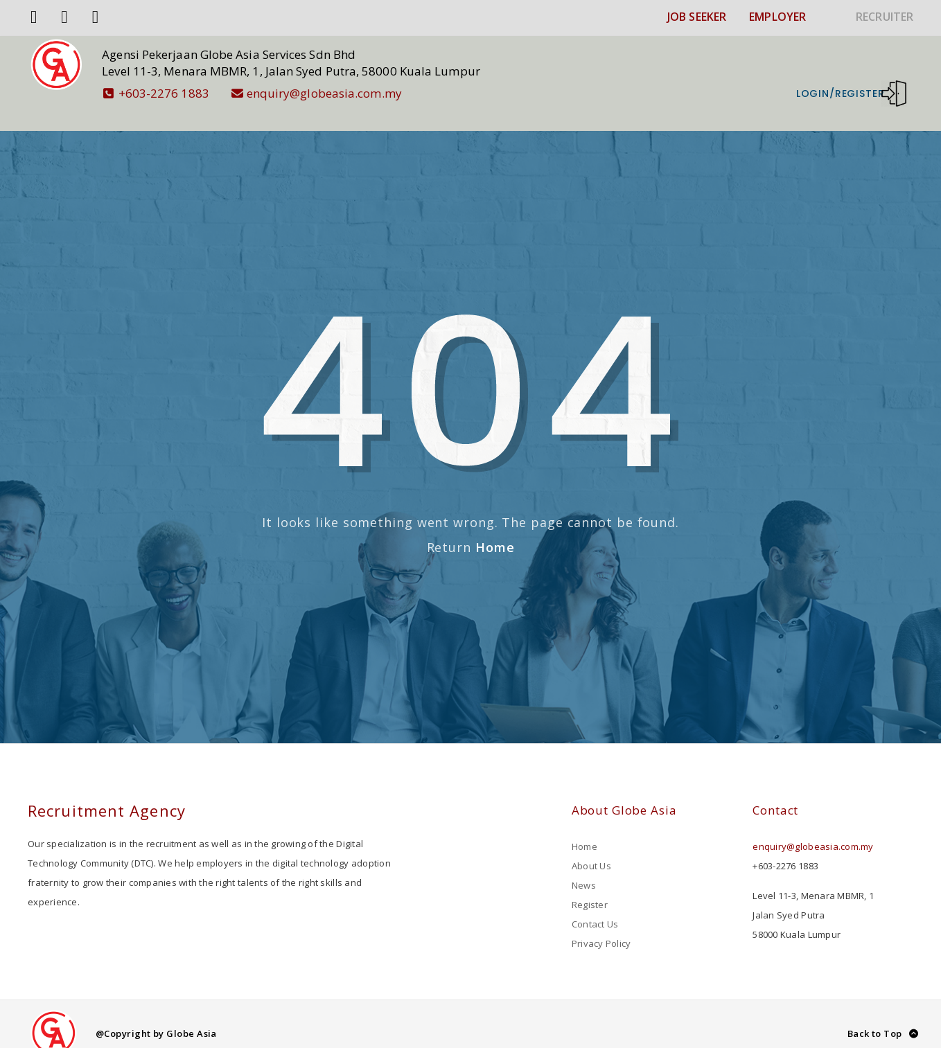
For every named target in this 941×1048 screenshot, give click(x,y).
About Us (591, 847)
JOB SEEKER (696, 16)
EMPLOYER (777, 16)
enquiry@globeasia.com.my (335, 93)
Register (590, 886)
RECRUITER (884, 16)
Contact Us (595, 905)
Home (495, 528)
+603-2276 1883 (174, 93)
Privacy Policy (601, 924)
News (584, 866)
